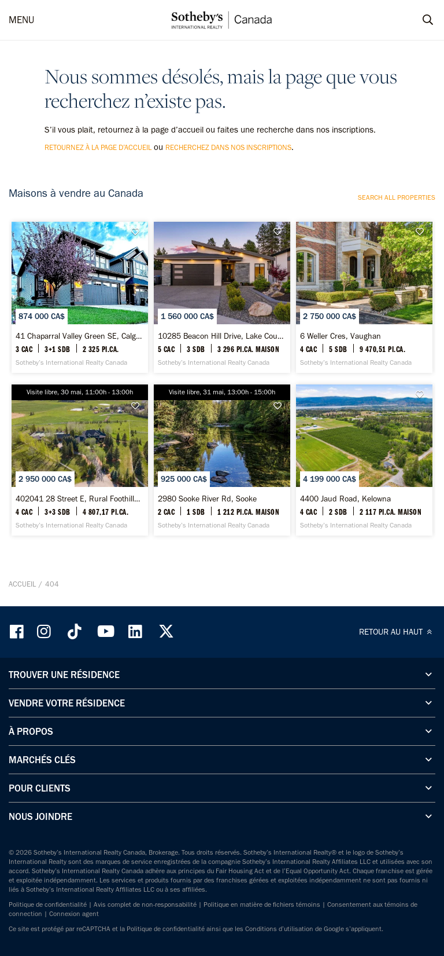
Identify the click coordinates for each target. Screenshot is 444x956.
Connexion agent (74, 914)
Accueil (22, 584)
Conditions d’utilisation (279, 929)
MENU (21, 19)
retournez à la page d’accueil (98, 147)
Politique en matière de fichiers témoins (262, 904)
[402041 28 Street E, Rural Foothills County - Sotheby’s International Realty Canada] (80, 460)
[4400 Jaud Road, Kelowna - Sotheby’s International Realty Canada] (364, 460)
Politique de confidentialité (48, 904)
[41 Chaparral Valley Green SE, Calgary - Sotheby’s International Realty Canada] (80, 297)
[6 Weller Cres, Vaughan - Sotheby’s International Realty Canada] (364, 297)
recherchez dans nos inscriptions (228, 147)
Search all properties (396, 197)
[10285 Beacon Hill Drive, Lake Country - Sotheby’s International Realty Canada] (222, 297)
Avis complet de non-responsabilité (145, 904)
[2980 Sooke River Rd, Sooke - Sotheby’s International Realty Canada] (222, 460)
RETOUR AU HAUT (397, 632)
